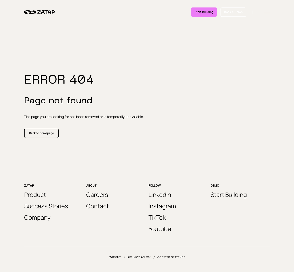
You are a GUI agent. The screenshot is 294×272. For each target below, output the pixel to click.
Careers (97, 194)
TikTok (157, 217)
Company (37, 217)
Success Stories (46, 206)
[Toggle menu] (265, 12)
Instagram (162, 206)
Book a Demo (233, 12)
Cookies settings (171, 257)
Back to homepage (41, 133)
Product (35, 194)
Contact (97, 206)
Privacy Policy (139, 257)
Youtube (159, 229)
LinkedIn (159, 194)
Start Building (204, 12)
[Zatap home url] (39, 12)
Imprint (115, 257)
